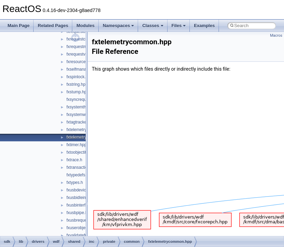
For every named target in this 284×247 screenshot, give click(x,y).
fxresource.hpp (80, 61)
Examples (204, 25)
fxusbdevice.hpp (81, 190)
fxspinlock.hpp (79, 76)
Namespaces (118, 25)
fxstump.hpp (77, 92)
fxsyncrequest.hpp (83, 99)
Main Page (18, 25)
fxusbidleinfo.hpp (81, 197)
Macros (276, 35)
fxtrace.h (74, 159)
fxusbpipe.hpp (79, 212)
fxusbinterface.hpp (83, 205)
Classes (152, 25)
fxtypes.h (74, 182)
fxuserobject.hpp (81, 227)
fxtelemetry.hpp (80, 129)
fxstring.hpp (77, 84)
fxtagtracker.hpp (81, 122)
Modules (85, 25)
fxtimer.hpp (76, 144)
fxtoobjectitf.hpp (80, 152)
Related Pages (53, 25)
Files (179, 25)
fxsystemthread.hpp (84, 107)
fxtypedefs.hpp (79, 175)
